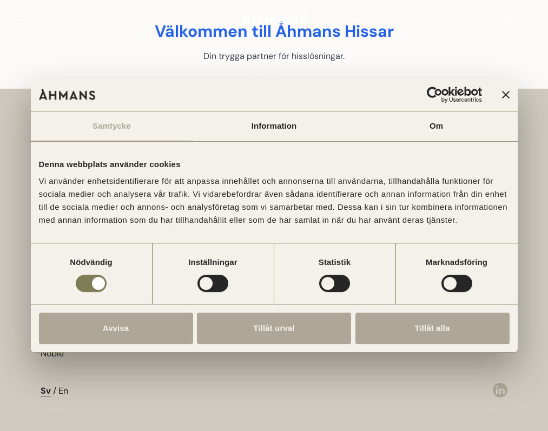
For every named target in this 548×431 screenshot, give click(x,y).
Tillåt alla (432, 328)
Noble (52, 353)
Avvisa (116, 328)
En (526, 18)
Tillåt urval (274, 328)
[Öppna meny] (22, 18)
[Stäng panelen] (506, 94)
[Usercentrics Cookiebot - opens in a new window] (434, 95)
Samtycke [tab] (112, 125)
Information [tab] (274, 125)
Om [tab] (436, 125)
